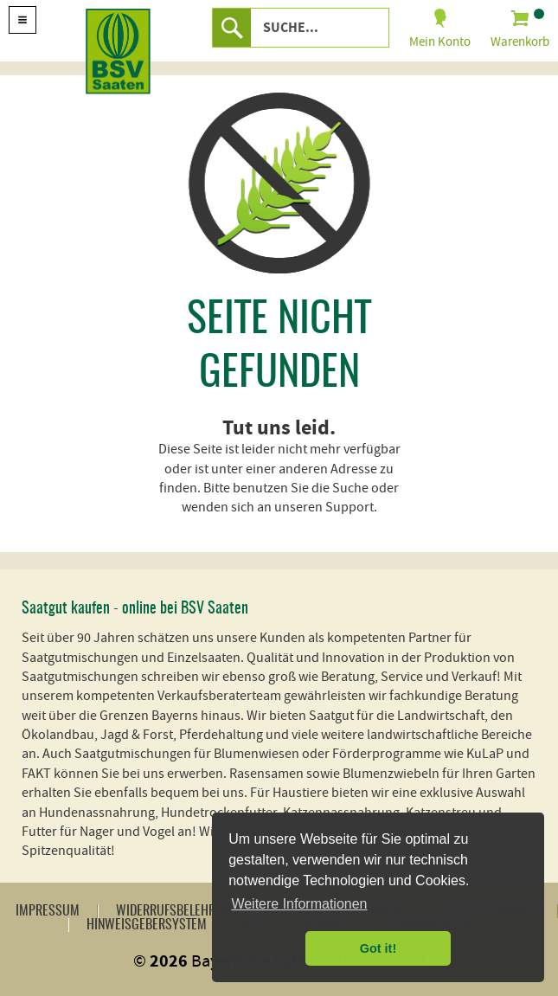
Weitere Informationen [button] (299, 903)
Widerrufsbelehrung (177, 911)
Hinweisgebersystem (147, 925)
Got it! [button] (378, 948)
